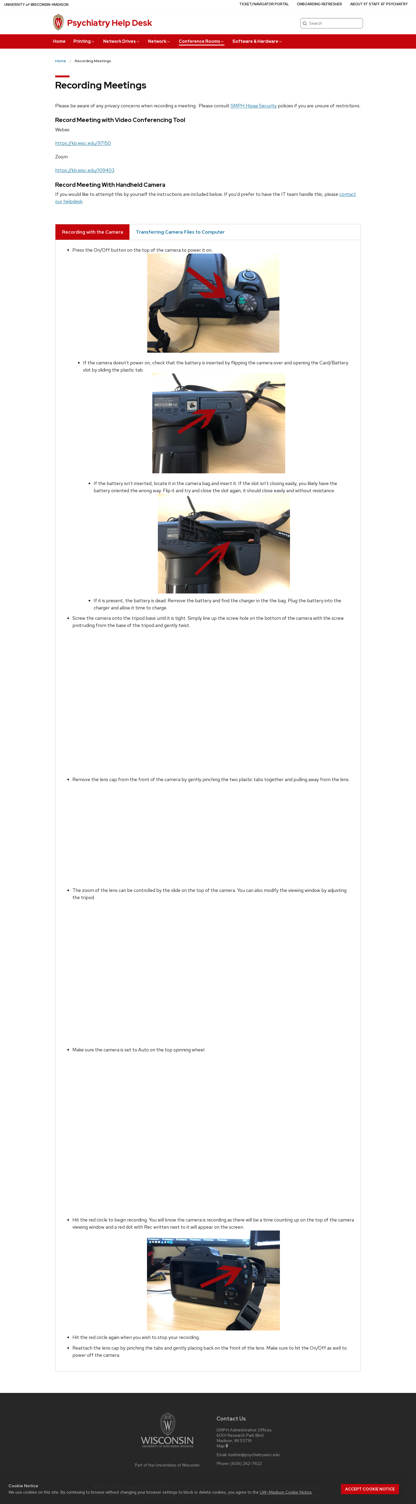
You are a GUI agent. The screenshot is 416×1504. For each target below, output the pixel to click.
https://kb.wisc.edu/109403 (84, 170)
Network (159, 41)
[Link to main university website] (167, 1448)
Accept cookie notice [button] (370, 1489)
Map (222, 1446)
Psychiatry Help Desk (109, 22)
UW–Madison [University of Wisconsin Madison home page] (36, 4)
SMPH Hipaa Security (254, 106)
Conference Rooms (201, 41)
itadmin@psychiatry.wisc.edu (254, 1454)
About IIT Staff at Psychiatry (379, 4)
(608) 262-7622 (246, 1463)
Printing (84, 41)
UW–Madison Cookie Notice (286, 1492)
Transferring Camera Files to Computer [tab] (180, 232)
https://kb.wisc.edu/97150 (83, 143)
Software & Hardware (257, 41)
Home (59, 41)
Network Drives (121, 41)
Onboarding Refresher (319, 4)
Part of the (167, 1465)
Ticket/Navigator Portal (264, 4)
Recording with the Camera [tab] (92, 232)
